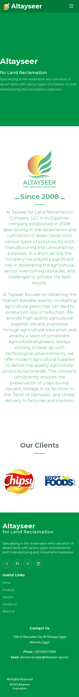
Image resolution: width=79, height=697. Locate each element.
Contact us (10, 604)
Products (9, 589)
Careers (8, 597)
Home (7, 582)
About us (9, 611)
